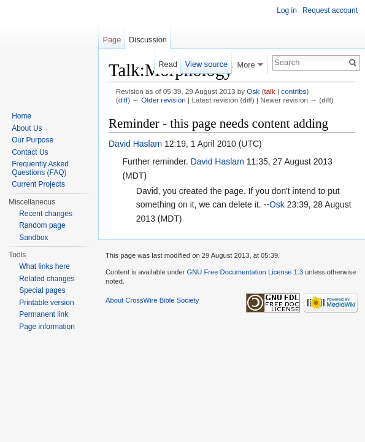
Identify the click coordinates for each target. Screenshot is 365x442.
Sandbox (33, 237)
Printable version (46, 302)
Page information (47, 326)
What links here (44, 266)
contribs (293, 91)
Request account (330, 10)
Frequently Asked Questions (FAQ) (40, 168)
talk (269, 91)
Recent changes (45, 213)
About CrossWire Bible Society (152, 300)
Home (21, 116)
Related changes (46, 278)
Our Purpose (32, 140)
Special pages (42, 290)
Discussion (148, 39)
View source (206, 64)
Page (111, 39)
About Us (27, 128)
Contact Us (30, 152)
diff (123, 100)
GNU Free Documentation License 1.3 (244, 272)
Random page (42, 225)
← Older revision (159, 100)
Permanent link (43, 314)
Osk (253, 91)
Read (167, 64)
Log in (287, 10)
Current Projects (38, 184)
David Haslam (135, 144)
